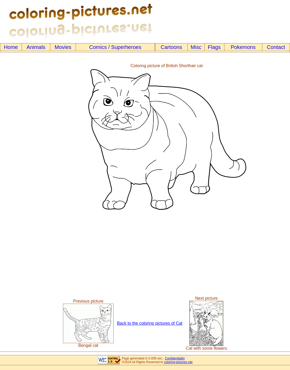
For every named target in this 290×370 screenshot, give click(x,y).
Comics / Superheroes (115, 47)
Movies (63, 47)
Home (11, 47)
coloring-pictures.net (178, 362)
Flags (214, 47)
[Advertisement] (22, 137)
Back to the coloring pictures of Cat (149, 323)
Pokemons (243, 47)
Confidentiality (175, 358)
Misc (196, 47)
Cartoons (171, 47)
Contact (276, 47)
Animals (36, 47)
